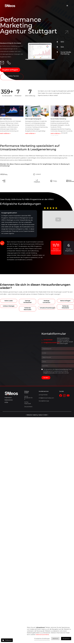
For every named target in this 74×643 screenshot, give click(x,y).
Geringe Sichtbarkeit (27, 301)
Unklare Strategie (8, 306)
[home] (10, 6)
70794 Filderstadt (27, 402)
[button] (67, 6)
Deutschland (28, 406)
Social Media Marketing (66, 53)
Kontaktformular (44, 401)
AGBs (6, 402)
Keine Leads (9, 300)
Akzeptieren (66, 638)
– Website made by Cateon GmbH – (37, 415)
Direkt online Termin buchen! (10, 77)
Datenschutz (9, 400)
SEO (62, 42)
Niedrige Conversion (46, 301)
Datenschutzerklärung (61, 369)
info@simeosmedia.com (52, 342)
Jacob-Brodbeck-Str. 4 (28, 398)
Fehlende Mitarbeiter (65, 307)
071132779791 (48, 340)
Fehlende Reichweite (27, 308)
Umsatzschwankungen (47, 308)
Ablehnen (55, 638)
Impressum (8, 397)
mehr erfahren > (5, 133)
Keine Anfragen (65, 300)
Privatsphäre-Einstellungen (42, 638)
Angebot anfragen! (10, 70)
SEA (62, 47)
